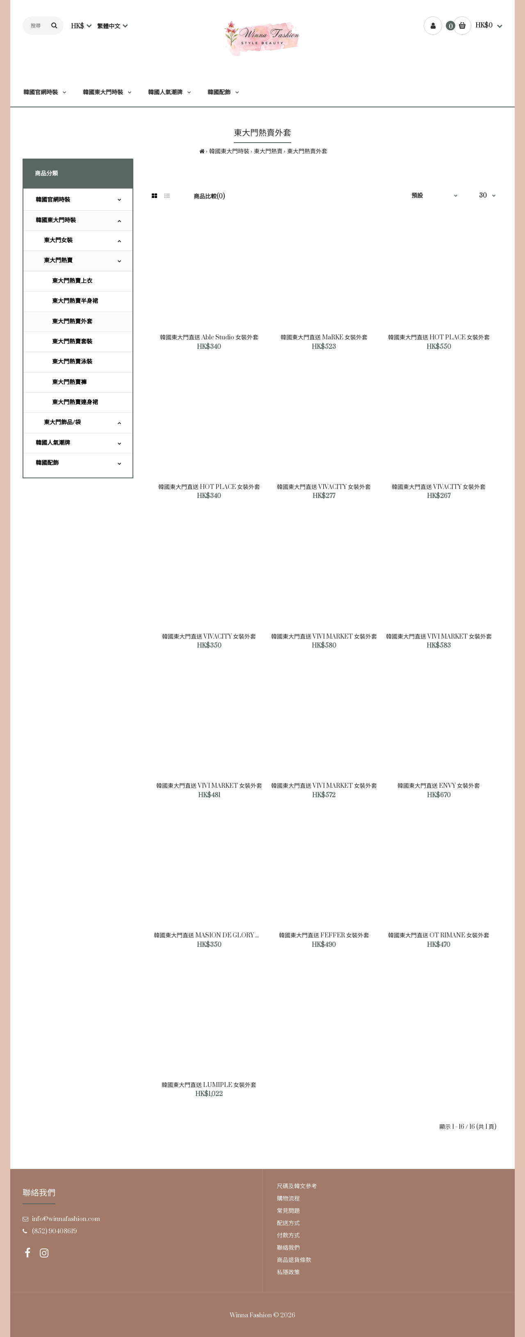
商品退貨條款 (294, 1260)
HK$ (77, 26)
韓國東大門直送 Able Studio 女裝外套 (209, 337)
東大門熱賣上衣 (72, 281)
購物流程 (288, 1199)
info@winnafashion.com (66, 1219)
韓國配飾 (47, 463)
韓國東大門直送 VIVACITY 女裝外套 (324, 487)
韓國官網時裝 (53, 200)
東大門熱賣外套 (307, 151)
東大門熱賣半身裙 (75, 301)
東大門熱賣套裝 (72, 342)
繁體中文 (108, 26)
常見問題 (288, 1211)
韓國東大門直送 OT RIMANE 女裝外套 (438, 935)
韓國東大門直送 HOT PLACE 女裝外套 (439, 337)
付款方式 (288, 1235)
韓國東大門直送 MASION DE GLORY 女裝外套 (216, 935)
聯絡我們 (288, 1248)
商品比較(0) (209, 196)
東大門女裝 (58, 240)
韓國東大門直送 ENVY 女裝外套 (438, 786)
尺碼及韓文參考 (297, 1186)
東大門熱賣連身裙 (75, 402)
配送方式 (288, 1223)
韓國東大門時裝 (229, 151)
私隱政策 (288, 1272)
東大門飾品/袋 (62, 422)
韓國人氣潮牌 (53, 443)
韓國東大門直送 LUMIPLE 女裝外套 (209, 1085)
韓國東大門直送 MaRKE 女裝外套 (324, 337)
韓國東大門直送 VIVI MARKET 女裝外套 (324, 637)
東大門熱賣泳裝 (72, 362)
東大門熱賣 (268, 151)
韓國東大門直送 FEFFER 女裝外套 (324, 935)
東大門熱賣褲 (69, 382)
